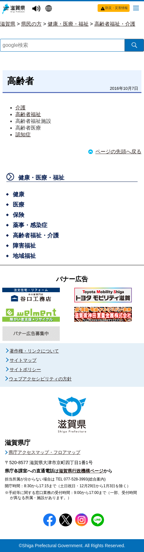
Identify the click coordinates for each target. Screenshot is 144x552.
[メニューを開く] (136, 7)
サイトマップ (23, 360)
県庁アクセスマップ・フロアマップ (44, 452)
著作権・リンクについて (34, 350)
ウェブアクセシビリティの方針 (40, 378)
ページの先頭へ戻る (118, 151)
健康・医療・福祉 (68, 24)
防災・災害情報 (116, 8)
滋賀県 (7, 24)
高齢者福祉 (28, 114)
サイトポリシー (25, 369)
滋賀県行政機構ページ (81, 470)
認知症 (23, 134)
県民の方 (31, 24)
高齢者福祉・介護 (114, 24)
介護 (20, 107)
